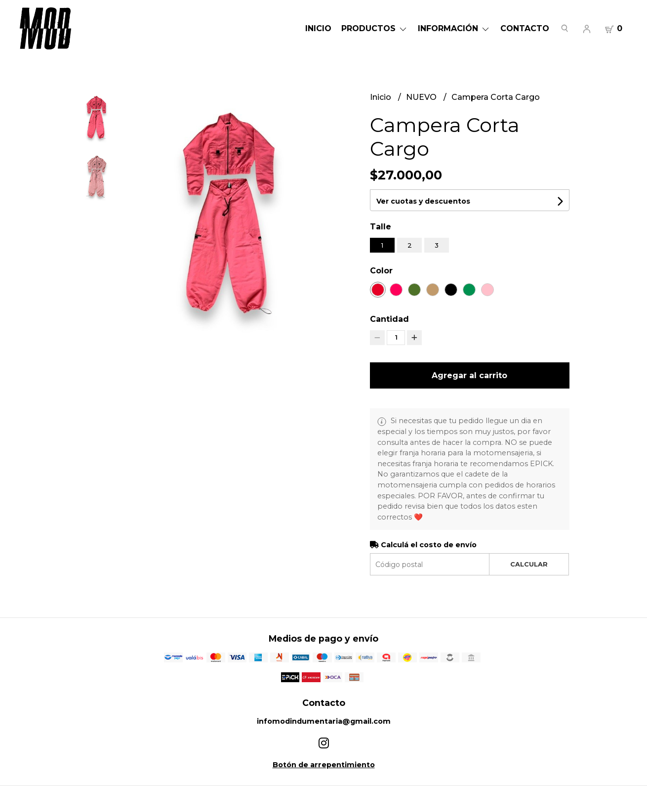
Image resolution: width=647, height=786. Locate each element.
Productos (374, 28)
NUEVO (422, 97)
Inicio (318, 28)
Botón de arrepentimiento (324, 764)
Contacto (524, 28)
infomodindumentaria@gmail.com (324, 721)
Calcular (529, 564)
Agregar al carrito (469, 375)
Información (454, 28)
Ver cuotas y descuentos (423, 201)
